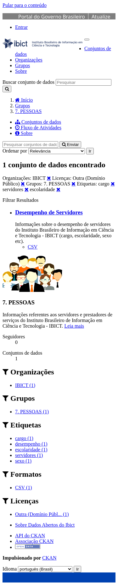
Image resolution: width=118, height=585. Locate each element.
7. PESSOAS (28, 111)
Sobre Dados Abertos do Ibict (45, 525)
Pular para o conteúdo (25, 5)
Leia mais (74, 326)
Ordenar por (15, 150)
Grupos (22, 65)
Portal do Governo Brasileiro (51, 16)
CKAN (49, 558)
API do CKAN (30, 535)
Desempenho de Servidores (49, 212)
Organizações (28, 59)
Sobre (21, 71)
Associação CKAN (34, 541)
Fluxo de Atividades (38, 127)
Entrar (21, 27)
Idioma (10, 569)
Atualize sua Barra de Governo (64, 20)
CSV (32, 247)
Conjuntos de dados (38, 122)
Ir (90, 151)
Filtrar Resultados (20, 200)
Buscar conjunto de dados (28, 82)
